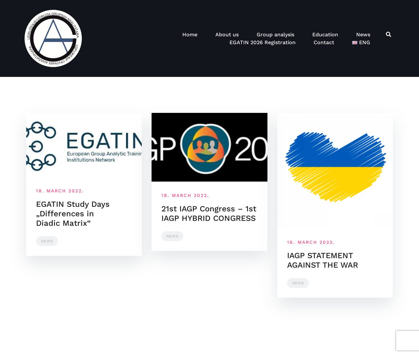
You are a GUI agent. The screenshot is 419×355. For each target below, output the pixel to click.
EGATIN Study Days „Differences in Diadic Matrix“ (73, 214)
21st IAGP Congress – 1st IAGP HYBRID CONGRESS (208, 213)
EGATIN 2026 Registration (262, 42)
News (363, 34)
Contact (324, 42)
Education (325, 34)
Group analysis (275, 34)
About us (227, 34)
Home (189, 34)
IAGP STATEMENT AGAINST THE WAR (322, 260)
